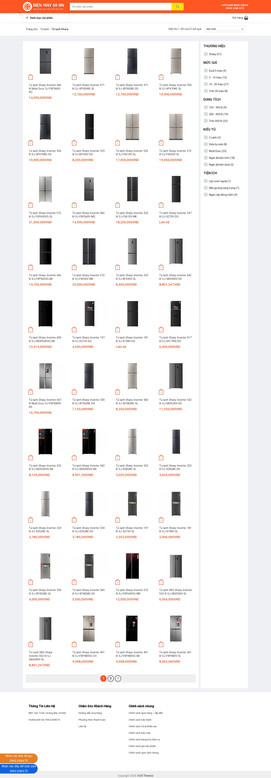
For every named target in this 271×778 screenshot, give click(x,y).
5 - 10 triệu (218, 77)
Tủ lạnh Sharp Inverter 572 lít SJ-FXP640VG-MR (132, 592)
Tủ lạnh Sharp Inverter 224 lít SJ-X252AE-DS (88, 529)
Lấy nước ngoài (220, 181)
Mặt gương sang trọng (224, 187)
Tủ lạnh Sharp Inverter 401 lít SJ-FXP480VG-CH (88, 654)
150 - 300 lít (218, 107)
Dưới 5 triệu (217, 70)
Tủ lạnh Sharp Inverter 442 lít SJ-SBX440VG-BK (88, 467)
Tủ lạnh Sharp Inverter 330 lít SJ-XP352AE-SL (45, 592)
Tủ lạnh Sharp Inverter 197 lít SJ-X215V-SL (132, 529)
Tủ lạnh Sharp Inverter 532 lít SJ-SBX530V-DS (175, 401)
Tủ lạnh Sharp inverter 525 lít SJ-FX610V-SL (132, 152)
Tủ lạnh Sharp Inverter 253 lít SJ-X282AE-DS (175, 467)
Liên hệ (82, 726)
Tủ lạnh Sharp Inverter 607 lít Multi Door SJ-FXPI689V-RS (45, 403)
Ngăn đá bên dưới (221, 164)
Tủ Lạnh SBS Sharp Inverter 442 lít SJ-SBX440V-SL (40, 656)
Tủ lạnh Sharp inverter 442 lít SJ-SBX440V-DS (175, 277)
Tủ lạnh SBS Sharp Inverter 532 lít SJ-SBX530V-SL (175, 592)
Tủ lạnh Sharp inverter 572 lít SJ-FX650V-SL (175, 152)
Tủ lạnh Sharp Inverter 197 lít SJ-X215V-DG (88, 339)
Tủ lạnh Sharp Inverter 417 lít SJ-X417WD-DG (175, 339)
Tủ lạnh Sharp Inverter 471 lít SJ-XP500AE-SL (88, 87)
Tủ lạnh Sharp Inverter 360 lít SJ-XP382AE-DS (88, 592)
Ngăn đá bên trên (222, 157)
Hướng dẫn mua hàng (90, 712)
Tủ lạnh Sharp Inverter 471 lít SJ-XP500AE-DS (132, 87)
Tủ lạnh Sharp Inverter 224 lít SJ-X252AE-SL (45, 529)
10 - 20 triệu (218, 84)
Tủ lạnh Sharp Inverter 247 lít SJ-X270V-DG (175, 214)
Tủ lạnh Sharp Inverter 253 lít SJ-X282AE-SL (132, 467)
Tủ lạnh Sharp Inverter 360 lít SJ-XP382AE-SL (132, 401)
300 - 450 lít (218, 114)
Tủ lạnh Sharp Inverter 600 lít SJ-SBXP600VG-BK (45, 339)
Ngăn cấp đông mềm (223, 194)
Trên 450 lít (218, 120)
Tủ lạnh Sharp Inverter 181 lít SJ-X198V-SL (175, 529)
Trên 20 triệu (218, 91)
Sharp (215, 54)
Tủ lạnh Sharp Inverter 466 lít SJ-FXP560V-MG (88, 214)
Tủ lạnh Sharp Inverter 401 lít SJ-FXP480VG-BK (132, 654)
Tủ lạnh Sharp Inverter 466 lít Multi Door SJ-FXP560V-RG (45, 89)
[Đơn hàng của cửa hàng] (224, 29)
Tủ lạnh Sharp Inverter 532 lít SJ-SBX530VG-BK (45, 467)
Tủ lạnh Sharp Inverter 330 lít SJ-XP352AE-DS (88, 401)
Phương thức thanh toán (92, 719)
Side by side (218, 144)
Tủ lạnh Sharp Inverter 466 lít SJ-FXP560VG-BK (45, 277)
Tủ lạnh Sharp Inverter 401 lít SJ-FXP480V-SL (175, 654)
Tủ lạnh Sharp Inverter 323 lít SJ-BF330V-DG (88, 152)
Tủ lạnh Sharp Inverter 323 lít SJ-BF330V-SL (132, 277)
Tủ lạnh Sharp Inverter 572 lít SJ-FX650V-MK (88, 277)
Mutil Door (217, 151)
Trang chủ (32, 29)
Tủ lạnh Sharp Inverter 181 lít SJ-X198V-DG (132, 339)
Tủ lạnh (44, 29)
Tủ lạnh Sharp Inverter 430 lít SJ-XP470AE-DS (45, 152)
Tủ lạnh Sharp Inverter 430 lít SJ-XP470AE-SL (175, 87)
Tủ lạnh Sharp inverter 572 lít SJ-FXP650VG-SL (45, 214)
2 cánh (215, 137)
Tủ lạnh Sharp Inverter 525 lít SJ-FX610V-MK (132, 214)
